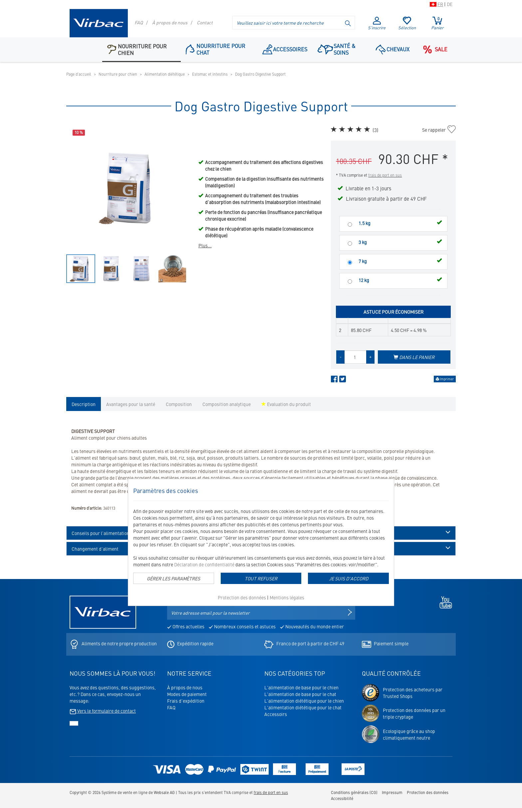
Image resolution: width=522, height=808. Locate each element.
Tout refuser (261, 578)
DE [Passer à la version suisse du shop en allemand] (449, 4)
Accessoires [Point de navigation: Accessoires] (285, 48)
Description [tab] (84, 404)
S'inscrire (377, 24)
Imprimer (445, 379)
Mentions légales (287, 597)
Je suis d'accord (348, 578)
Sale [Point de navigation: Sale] (433, 49)
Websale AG (164, 792)
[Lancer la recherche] (348, 23)
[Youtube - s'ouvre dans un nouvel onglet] (444, 601)
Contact (205, 22)
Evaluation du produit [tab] (286, 404)
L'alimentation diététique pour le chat (303, 707)
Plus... (205, 245)
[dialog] (261, 542)
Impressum (392, 792)
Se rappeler (434, 129)
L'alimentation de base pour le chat (300, 694)
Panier (437, 23)
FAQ (138, 22)
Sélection (407, 24)
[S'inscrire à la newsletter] (350, 613)
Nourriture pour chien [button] (137, 49)
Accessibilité (342, 798)
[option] (129, 188)
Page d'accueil (78, 74)
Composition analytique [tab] (226, 404)
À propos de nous (169, 22)
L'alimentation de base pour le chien (301, 687)
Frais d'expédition (185, 700)
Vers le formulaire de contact (103, 710)
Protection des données (242, 597)
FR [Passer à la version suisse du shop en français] (440, 4)
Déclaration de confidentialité (204, 564)
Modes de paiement (187, 694)
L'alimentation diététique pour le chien (304, 700)
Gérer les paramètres (173, 578)
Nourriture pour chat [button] (216, 49)
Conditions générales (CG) (354, 792)
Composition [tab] (179, 404)
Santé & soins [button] (336, 49)
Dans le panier (413, 357)
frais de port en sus (385, 175)
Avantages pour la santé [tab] (130, 404)
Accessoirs (275, 714)
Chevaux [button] (392, 48)
